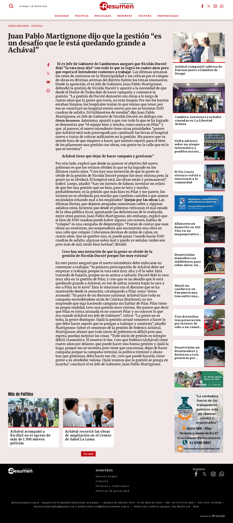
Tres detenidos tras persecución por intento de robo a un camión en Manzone (188, 323)
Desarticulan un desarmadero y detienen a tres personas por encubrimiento (187, 354)
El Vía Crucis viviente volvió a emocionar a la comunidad (187, 177)
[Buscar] (11, 6)
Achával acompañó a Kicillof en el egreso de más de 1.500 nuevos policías (30, 437)
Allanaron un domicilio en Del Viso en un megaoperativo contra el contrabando (187, 232)
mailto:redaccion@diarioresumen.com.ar (104, 506)
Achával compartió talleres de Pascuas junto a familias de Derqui (198, 70)
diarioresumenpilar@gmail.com (54, 506)
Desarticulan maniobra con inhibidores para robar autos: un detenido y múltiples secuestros (187, 265)
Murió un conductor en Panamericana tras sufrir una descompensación (188, 292)
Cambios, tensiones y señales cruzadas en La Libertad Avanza (198, 120)
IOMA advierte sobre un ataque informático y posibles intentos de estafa (188, 148)
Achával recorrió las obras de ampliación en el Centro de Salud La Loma (88, 435)
